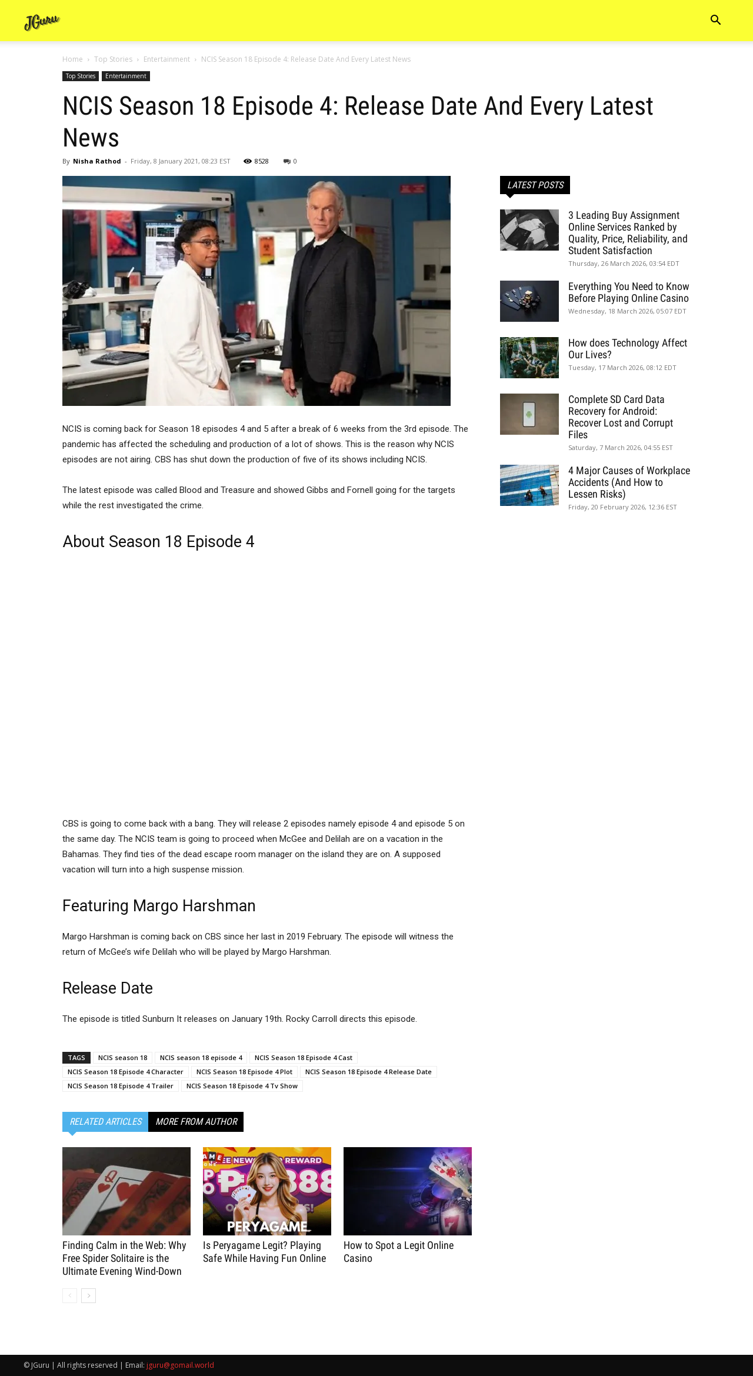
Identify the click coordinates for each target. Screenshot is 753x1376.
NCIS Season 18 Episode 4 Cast (303, 1057)
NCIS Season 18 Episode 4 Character (126, 1071)
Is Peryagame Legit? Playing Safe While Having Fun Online (264, 1251)
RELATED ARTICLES (105, 1121)
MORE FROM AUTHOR (195, 1121)
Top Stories (113, 59)
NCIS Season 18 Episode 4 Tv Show (242, 1085)
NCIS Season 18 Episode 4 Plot (244, 1071)
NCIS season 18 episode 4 (201, 1057)
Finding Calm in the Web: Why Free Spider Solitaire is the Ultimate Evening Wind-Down (124, 1258)
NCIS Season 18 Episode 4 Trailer (121, 1085)
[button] (715, 21)
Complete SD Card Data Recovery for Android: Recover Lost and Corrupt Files (620, 417)
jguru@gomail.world (180, 1365)
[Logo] (42, 21)
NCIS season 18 (122, 1057)
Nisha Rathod (97, 160)
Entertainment (167, 59)
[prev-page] (69, 1295)
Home (72, 59)
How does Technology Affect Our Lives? (627, 348)
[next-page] (88, 1295)
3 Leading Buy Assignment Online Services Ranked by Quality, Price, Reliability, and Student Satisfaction (628, 232)
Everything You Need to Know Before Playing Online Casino (628, 292)
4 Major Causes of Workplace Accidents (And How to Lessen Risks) (629, 482)
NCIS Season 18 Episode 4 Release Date (368, 1071)
